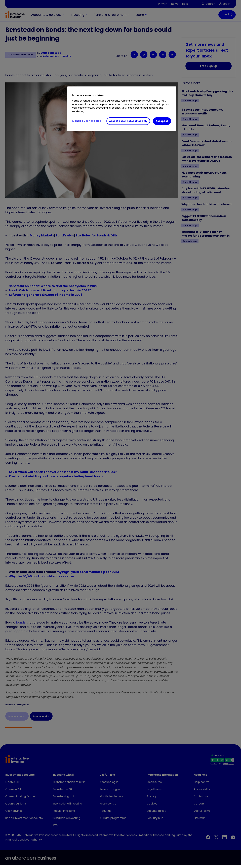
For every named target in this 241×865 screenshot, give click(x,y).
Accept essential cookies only (128, 121)
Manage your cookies (86, 120)
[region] (121, 108)
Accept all (162, 121)
